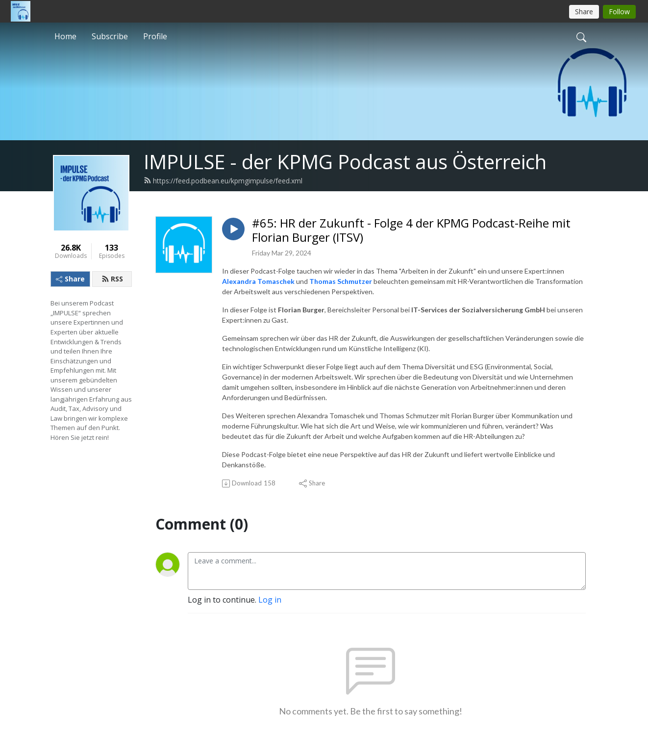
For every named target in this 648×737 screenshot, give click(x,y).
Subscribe (110, 36)
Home (65, 36)
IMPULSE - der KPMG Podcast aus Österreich (345, 161)
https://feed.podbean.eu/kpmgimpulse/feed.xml (223, 180)
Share (70, 278)
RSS (112, 278)
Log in (269, 599)
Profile (155, 36)
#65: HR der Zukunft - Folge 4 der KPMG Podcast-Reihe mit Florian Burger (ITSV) (411, 230)
